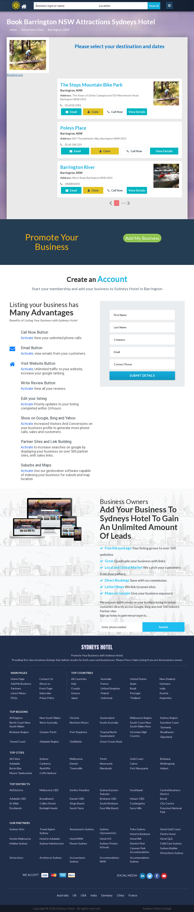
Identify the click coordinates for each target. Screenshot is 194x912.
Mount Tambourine (20, 773)
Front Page (45, 688)
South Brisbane (109, 803)
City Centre (167, 803)
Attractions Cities (32, 29)
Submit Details (142, 375)
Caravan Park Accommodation (139, 850)
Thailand (135, 697)
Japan (74, 697)
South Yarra (77, 808)
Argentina (165, 697)
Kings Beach (77, 803)
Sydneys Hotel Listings (157, 908)
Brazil (133, 688)
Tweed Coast (17, 741)
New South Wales (50, 717)
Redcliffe (45, 768)
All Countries (79, 678)
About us (44, 683)
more (125, 203)
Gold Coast (136, 758)
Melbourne (76, 758)
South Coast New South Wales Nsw (140, 724)
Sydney (44, 758)
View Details (136, 111)
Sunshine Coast (169, 722)
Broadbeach (47, 798)
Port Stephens (78, 732)
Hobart (164, 768)
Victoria (74, 717)
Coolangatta (137, 803)
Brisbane (165, 758)
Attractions (16, 857)
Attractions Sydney (171, 853)
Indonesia (106, 697)
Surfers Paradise (79, 790)
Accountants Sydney (77, 859)
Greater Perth (48, 732)
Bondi (163, 798)
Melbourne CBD (49, 790)
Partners (16, 688)
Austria (164, 693)
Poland (105, 693)
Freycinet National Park (171, 810)
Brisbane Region (19, 732)
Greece (75, 693)
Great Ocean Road (111, 741)
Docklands (15, 808)
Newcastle (106, 763)
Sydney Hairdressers (52, 843)
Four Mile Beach (109, 808)
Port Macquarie (139, 768)
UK (75, 895)
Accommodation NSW (109, 859)
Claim (93, 111)
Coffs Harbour (48, 773)
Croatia (75, 688)
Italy (73, 683)
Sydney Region (169, 717)
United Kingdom (110, 688)
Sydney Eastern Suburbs (109, 791)
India (162, 688)
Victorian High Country (138, 733)
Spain (133, 683)
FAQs (14, 697)
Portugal (135, 693)
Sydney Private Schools (109, 845)
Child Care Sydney (171, 843)
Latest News (18, 693)
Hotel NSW (76, 838)
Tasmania (165, 727)
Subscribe (45, 693)
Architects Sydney (51, 857)
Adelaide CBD (17, 798)
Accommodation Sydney (139, 859)
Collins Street (48, 803)
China (120, 895)
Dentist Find (137, 843)
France (105, 683)
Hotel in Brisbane (140, 834)
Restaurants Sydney (82, 829)
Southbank (136, 790)
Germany (165, 683)
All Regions (16, 717)
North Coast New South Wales (19, 724)
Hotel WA (136, 838)
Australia (106, 678)
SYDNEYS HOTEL (97, 647)
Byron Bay (15, 768)
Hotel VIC (106, 838)
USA (83, 895)
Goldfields (76, 741)
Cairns (134, 763)
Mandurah (106, 768)
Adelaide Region (49, 741)
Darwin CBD (77, 798)
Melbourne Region (141, 717)
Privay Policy (46, 697)
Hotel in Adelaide (50, 838)
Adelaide (14, 763)
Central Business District (170, 791)
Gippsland (166, 736)
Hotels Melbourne (20, 838)
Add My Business (142, 238)
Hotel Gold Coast (170, 829)
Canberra (45, 763)
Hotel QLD (166, 838)
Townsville (76, 768)
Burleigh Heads (49, 808)
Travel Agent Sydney (47, 831)
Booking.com (15, 74)
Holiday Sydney (18, 843)
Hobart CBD (137, 798)
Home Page (17, 678)
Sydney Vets (16, 829)
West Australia (48, 722)
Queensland (107, 717)
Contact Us (46, 678)
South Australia (109, 722)
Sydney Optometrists (108, 831)
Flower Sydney (78, 843)
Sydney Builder (169, 848)
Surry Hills (136, 808)
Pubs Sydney (137, 829)
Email (71, 111)
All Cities (14, 758)
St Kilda (14, 803)
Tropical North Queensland (108, 733)
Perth (103, 758)
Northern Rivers (79, 722)
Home (13, 29)
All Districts (16, 790)
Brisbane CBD (108, 798)
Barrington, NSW (58, 29)
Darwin (74, 763)
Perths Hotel (167, 834)
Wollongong (167, 763)
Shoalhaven (167, 732)
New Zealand (167, 678)
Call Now (115, 111)
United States (138, 678)
